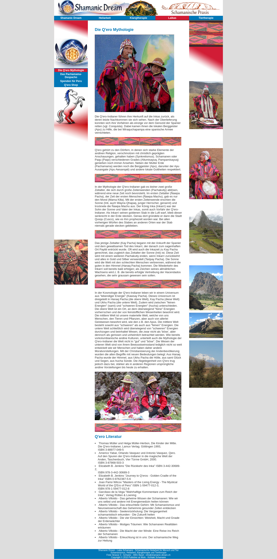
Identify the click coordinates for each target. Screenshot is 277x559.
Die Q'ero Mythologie (71, 70)
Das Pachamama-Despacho (71, 76)
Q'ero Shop (71, 84)
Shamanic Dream (70, 17)
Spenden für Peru (71, 81)
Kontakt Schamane (157, 557)
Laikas (172, 17)
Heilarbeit (105, 17)
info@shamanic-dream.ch (158, 555)
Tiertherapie (206, 17)
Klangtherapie (138, 17)
